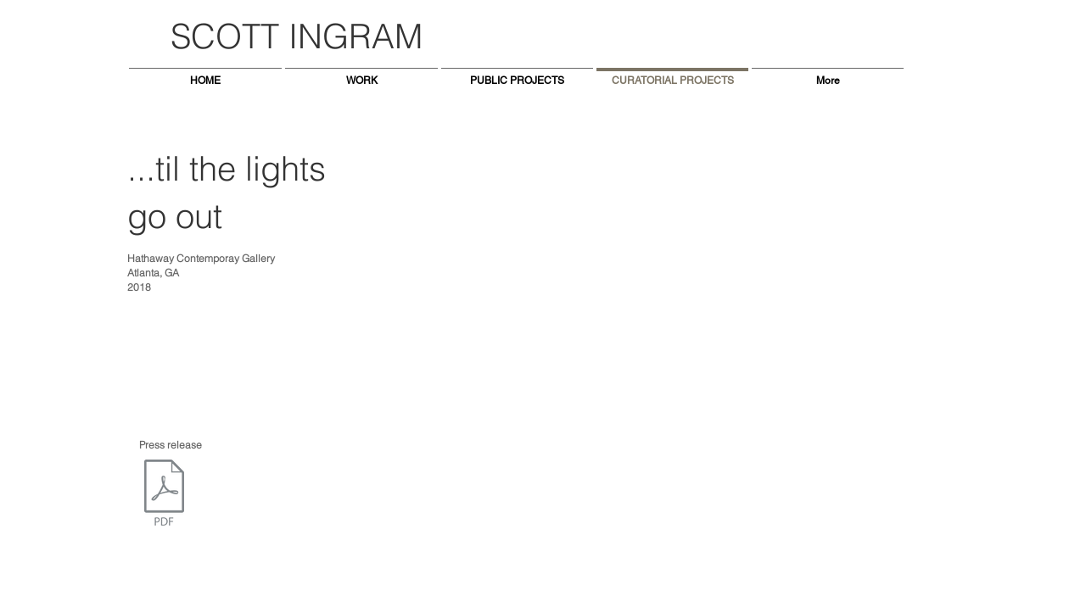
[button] (606, 319)
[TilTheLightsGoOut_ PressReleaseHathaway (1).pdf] (164, 495)
